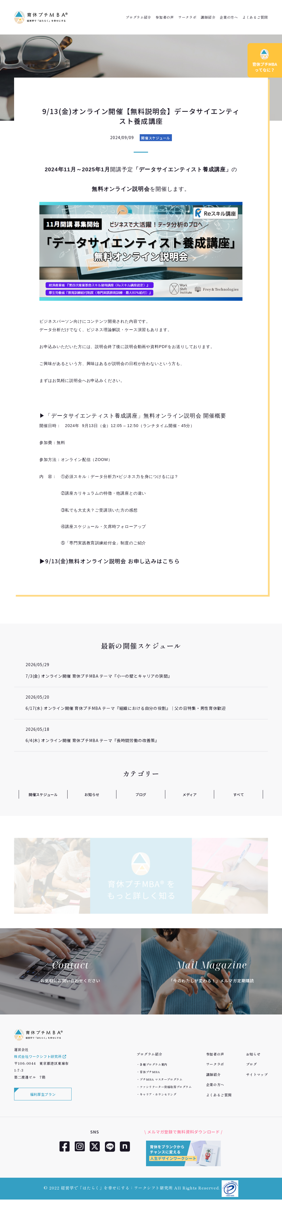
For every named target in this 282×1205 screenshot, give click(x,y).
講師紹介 (208, 17)
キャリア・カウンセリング (158, 1094)
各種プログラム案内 (153, 1064)
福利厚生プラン (43, 1099)
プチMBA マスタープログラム (161, 1079)
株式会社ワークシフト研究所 (40, 1060)
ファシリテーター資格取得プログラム (165, 1087)
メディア (189, 794)
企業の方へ (229, 17)
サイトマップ (257, 1074)
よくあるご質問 (255, 17)
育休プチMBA (150, 1072)
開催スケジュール (155, 137)
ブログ (141, 794)
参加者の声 (165, 17)
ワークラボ (187, 17)
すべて (239, 794)
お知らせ (91, 794)
